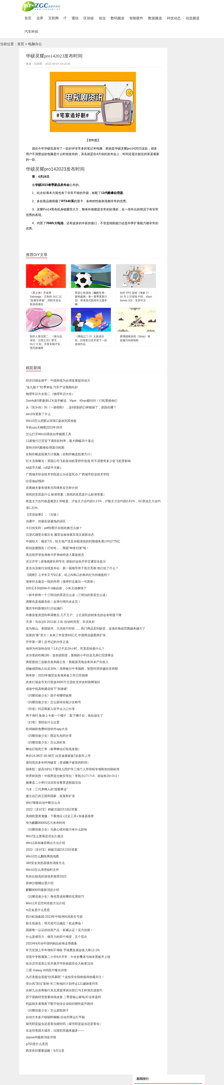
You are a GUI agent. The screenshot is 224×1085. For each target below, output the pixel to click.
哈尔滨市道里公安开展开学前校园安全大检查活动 (59, 963)
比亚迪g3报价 (35, 481)
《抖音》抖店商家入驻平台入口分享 (50, 709)
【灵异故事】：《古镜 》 (43, 514)
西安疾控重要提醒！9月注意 (45, 1050)
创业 (102, 18)
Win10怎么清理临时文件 (42, 869)
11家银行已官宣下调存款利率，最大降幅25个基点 (60, 440)
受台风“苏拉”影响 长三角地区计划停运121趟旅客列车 (62, 983)
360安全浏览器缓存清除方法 (45, 863)
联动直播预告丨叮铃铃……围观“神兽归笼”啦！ (57, 548)
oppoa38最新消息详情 (41, 1037)
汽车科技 (31, 32)
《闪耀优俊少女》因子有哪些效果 (49, 695)
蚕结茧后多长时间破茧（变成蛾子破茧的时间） (58, 762)
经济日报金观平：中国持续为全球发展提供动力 (58, 380)
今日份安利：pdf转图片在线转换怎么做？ (54, 528)
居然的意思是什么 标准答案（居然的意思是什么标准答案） (66, 494)
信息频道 (192, 18)
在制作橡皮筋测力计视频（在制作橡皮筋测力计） (59, 454)
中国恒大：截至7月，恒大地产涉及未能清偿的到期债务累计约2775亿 (73, 541)
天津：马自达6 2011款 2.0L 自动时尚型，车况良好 (60, 621)
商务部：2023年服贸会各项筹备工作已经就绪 (57, 675)
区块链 (88, 18)
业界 (39, 18)
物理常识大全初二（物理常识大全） (50, 394)
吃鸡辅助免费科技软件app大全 (47, 729)
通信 (75, 18)
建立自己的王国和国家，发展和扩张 (50, 796)
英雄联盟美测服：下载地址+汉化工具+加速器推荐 (60, 816)
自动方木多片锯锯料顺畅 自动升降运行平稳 (55, 1017)
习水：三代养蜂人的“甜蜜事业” (47, 789)
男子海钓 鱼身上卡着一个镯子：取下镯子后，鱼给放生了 (64, 715)
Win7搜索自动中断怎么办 (43, 802)
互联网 (53, 18)
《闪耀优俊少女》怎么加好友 (46, 742)
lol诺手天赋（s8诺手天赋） (44, 467)
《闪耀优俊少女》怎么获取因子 (47, 1010)
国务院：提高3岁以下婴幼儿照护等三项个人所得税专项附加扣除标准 (72, 769)
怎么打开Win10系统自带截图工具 (48, 434)
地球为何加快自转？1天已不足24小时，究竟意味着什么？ (65, 648)
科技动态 (174, 18)
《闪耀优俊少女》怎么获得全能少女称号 (53, 702)
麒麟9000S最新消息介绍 (42, 889)
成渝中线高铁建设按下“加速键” (47, 688)
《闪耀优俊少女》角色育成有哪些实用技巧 (55, 896)
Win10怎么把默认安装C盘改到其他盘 (51, 420)
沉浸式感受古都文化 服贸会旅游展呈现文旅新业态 (60, 534)
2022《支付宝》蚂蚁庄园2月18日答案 (52, 809)
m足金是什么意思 (38, 910)
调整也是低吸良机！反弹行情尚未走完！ (53, 601)
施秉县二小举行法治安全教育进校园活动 (53, 782)
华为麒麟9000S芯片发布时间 (45, 822)
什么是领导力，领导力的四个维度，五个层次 (56, 936)
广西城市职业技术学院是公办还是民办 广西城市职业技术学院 (67, 474)
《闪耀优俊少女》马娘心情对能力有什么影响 (56, 829)
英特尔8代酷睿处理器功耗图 (45, 447)
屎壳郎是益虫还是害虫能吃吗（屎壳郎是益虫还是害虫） (64, 1023)
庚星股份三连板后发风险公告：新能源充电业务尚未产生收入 (67, 662)
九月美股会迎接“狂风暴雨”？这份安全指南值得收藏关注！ (65, 977)
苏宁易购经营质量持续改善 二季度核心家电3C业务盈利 (63, 997)
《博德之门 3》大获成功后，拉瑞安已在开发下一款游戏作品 (91, 340)
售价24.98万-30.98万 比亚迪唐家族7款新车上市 (58, 755)
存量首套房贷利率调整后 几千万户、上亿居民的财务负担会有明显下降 (74, 615)
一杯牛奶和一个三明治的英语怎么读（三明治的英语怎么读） (67, 595)
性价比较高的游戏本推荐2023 (46, 876)
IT (65, 18)
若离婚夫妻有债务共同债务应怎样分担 (52, 487)
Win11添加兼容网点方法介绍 (45, 843)
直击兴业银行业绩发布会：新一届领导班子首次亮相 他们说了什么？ (72, 568)
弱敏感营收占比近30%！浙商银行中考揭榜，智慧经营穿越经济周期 (72, 668)
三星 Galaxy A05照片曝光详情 (46, 970)
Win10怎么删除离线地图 (42, 856)
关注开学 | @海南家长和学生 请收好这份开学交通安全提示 (66, 561)
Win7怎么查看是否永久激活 (44, 836)
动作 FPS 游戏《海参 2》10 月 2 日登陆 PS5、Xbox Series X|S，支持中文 (136, 296)
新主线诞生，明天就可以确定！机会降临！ (55, 923)
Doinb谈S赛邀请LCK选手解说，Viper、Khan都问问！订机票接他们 (71, 400)
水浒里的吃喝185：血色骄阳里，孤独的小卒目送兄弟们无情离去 (70, 655)
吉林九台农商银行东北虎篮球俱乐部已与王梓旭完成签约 (64, 990)
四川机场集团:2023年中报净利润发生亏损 (54, 916)
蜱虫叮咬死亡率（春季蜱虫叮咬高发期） (53, 749)
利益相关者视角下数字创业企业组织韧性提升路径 (59, 1003)
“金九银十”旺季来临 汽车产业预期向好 (52, 387)
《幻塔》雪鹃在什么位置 (43, 722)
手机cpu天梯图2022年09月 (44, 427)
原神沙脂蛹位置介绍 (39, 883)
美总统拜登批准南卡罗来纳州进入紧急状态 (55, 554)
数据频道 (155, 18)
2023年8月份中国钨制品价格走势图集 (51, 943)
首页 (29, 18)
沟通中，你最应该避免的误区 (46, 521)
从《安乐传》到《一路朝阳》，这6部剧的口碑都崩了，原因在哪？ (71, 407)
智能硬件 (136, 18)
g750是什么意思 (37, 1044)
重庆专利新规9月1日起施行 (44, 608)
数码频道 (117, 18)
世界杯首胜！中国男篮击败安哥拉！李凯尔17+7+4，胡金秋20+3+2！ (73, 776)
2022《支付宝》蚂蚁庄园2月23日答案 (52, 849)
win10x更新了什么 (38, 414)
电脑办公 (35, 44)
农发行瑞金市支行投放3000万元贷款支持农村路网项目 (63, 682)
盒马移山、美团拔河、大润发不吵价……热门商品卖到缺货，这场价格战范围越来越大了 (85, 628)
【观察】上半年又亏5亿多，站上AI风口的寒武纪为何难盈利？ (68, 574)
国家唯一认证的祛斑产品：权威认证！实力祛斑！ (59, 930)
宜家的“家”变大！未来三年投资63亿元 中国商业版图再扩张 (66, 635)
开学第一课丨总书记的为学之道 (47, 641)
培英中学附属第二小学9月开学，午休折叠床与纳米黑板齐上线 (68, 956)
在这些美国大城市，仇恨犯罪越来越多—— (55, 1030)
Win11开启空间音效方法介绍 (45, 903)
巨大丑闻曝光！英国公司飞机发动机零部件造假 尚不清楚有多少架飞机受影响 (78, 461)
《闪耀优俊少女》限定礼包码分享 (49, 735)
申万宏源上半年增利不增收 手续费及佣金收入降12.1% (63, 950)
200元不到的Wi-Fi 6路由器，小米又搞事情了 (56, 588)
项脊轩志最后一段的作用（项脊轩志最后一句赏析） (61, 581)
